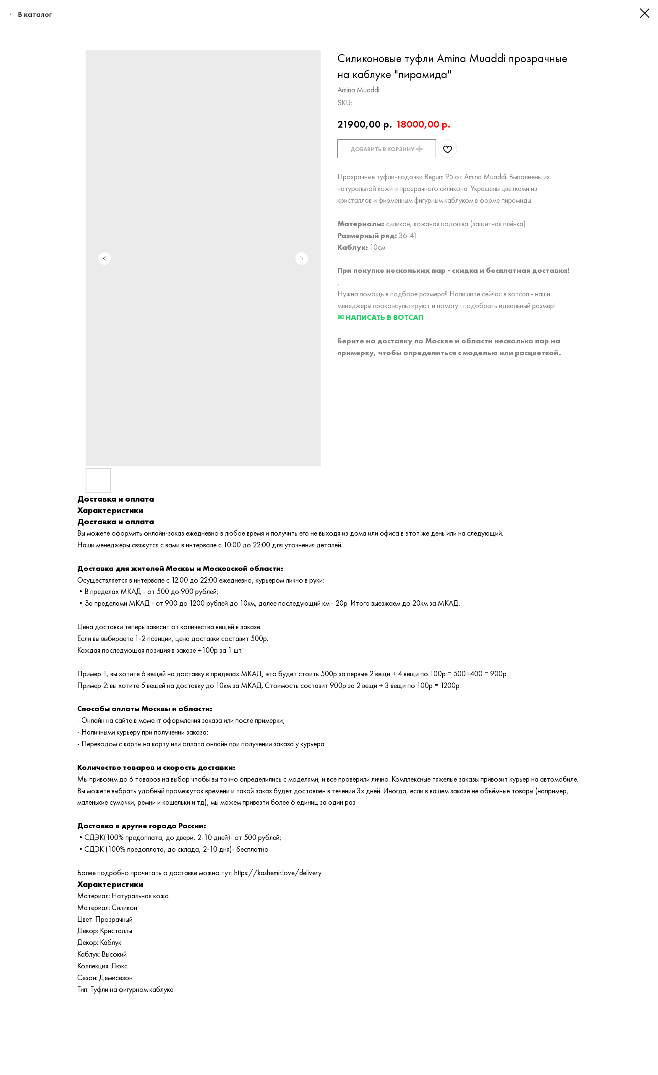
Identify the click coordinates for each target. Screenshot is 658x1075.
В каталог (35, 14)
